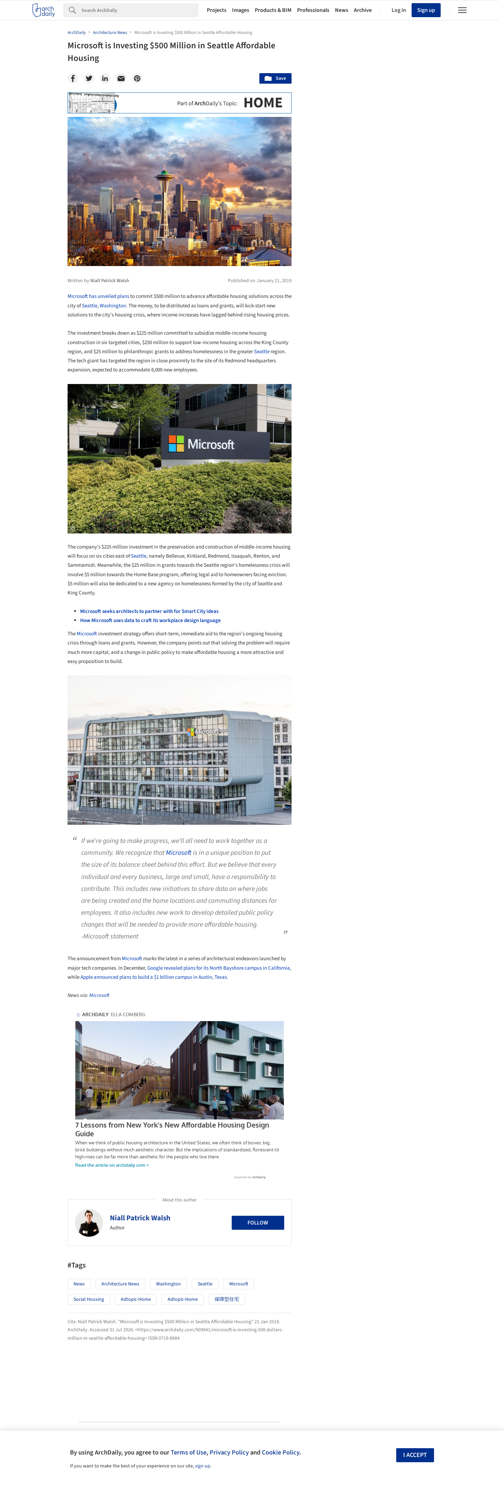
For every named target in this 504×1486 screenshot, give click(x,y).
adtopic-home (136, 1215)
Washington (113, 305)
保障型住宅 (227, 1215)
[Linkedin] (105, 78)
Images (240, 10)
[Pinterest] (137, 78)
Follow (257, 1139)
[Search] (140, 10)
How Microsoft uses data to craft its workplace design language (150, 620)
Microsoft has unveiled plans (98, 296)
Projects (216, 10)
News (341, 10)
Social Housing (89, 1215)
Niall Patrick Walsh (140, 1134)
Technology (377, 947)
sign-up (202, 1466)
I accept (415, 1455)
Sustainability (334, 947)
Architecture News (120, 1200)
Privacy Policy (229, 1452)
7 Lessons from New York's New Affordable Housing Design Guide (168, 1021)
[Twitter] (89, 78)
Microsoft (87, 633)
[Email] (121, 78)
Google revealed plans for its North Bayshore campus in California (218, 968)
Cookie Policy (280, 1452)
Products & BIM (273, 10)
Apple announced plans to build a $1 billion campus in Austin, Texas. (154, 977)
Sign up (426, 10)
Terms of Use (188, 1452)
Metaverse (330, 963)
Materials (415, 947)
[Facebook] (73, 78)
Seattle (89, 305)
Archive (363, 10)
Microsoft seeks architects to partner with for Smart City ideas (149, 611)
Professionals (313, 10)
